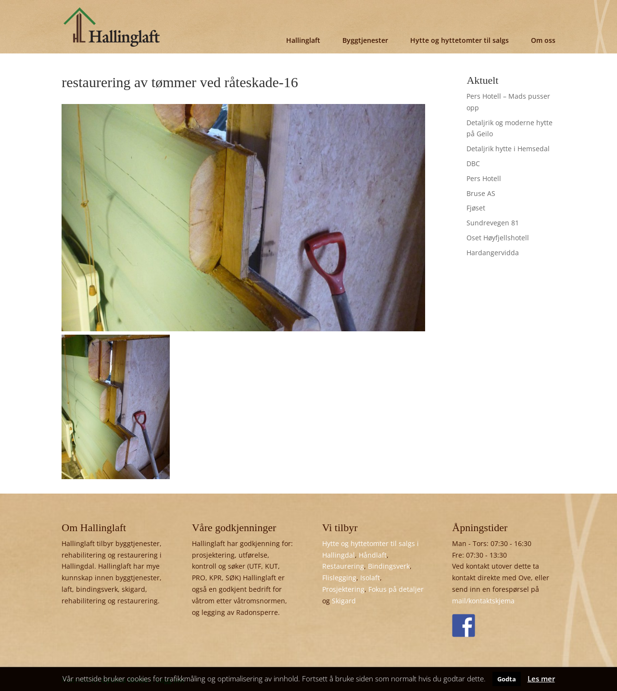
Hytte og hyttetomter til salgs (459, 40)
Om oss (543, 40)
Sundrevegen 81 (492, 222)
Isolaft (370, 577)
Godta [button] (506, 679)
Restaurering (343, 566)
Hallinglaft (303, 40)
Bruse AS (480, 193)
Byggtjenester (365, 40)
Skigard (344, 600)
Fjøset (475, 207)
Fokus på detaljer (396, 589)
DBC (473, 163)
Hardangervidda (492, 252)
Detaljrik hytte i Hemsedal (508, 148)
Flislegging (339, 577)
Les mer (541, 678)
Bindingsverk (389, 566)
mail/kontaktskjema (483, 600)
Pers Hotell (483, 178)
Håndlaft (373, 555)
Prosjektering (343, 589)
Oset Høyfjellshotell (497, 237)
